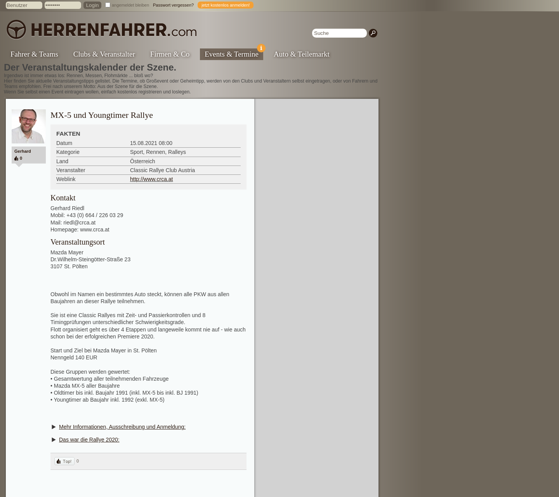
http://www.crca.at (151, 179)
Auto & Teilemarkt (302, 54)
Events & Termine (234, 53)
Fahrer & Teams (34, 54)
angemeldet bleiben (130, 5)
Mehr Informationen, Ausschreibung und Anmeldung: (122, 427)
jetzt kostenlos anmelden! (225, 5)
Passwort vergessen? (173, 5)
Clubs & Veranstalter (104, 54)
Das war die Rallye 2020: (89, 440)
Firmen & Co (169, 54)
